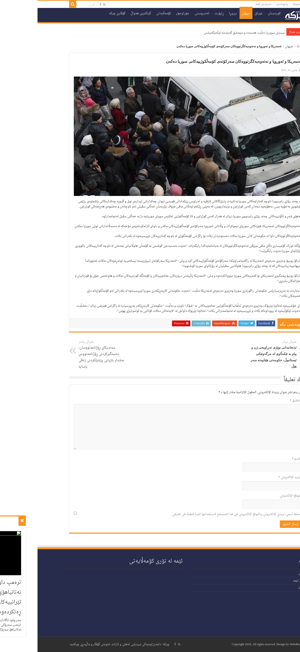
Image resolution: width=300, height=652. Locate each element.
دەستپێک (260, 4)
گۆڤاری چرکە (79, 13)
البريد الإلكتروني (252, 477)
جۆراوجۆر (145, 13)
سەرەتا (263, 46)
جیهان (208, 13)
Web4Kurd (258, 644)
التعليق (258, 400)
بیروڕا (195, 13)
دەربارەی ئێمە (226, 4)
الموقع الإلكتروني (253, 496)
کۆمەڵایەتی (126, 13)
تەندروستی (164, 13)
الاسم (259, 459)
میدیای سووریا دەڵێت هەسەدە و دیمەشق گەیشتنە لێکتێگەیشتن (206, 33)
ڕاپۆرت (181, 13)
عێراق (221, 13)
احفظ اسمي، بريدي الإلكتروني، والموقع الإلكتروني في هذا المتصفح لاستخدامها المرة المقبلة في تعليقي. (199, 514)
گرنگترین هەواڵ (103, 13)
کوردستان (236, 13)
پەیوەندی (244, 4)
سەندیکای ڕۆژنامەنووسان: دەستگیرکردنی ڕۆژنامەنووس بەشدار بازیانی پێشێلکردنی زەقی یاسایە (65, 354)
